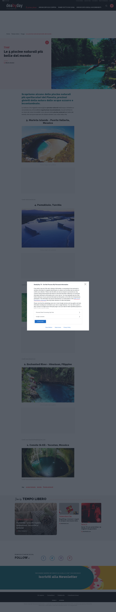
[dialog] (58, 306)
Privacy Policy (67, 327)
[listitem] (58, 312)
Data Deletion (48, 327)
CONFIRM (42, 321)
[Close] (85, 284)
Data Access (58, 327)
